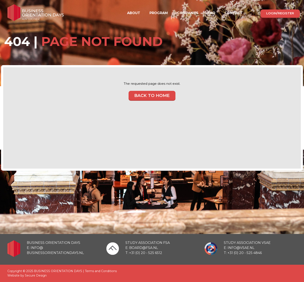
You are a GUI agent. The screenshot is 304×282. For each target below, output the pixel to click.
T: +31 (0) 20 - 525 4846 (243, 253)
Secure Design (36, 275)
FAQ (211, 13)
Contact (234, 13)
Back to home (152, 95)
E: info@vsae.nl (239, 248)
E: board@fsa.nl (141, 248)
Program (158, 13)
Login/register (280, 13)
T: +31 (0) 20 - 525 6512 (143, 253)
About (133, 13)
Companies (187, 13)
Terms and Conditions (101, 271)
